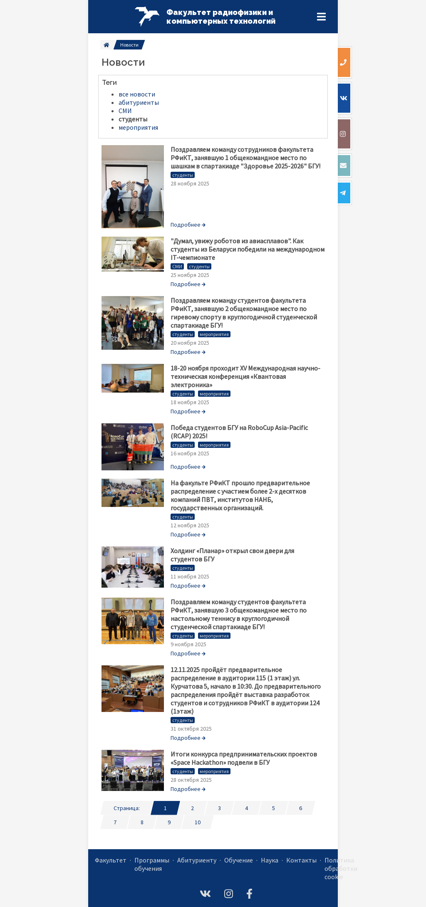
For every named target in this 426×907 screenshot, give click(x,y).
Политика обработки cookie (340, 868)
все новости (137, 94)
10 (198, 822)
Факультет (110, 860)
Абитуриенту (196, 860)
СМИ (177, 266)
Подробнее (188, 224)
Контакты (301, 860)
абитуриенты (139, 102)
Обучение (238, 860)
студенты (182, 175)
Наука (269, 860)
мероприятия (214, 334)
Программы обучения (151, 864)
